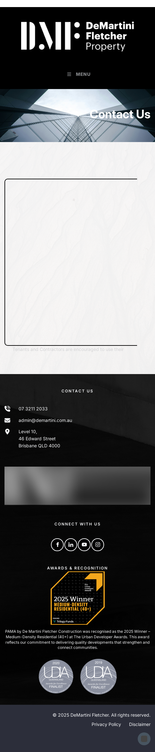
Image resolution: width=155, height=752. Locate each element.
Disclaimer (140, 724)
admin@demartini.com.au (45, 420)
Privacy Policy (106, 724)
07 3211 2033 (33, 408)
